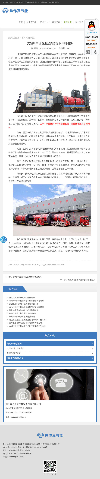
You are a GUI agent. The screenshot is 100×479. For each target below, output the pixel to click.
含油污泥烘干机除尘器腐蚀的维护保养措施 (26, 307)
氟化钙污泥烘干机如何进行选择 (22, 298)
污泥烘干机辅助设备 (50, 358)
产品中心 (44, 22)
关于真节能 (31, 22)
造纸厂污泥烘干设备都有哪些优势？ (27, 277)
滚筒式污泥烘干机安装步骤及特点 (81, 280)
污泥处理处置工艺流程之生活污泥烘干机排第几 (28, 320)
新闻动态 (67, 22)
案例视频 (56, 22)
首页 (21, 22)
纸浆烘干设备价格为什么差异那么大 (23, 310)
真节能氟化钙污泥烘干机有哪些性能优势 (25, 323)
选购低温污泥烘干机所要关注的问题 (23, 304)
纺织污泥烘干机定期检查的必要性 (22, 313)
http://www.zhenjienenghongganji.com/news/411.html (42, 264)
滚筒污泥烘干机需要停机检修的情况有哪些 (26, 301)
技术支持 (79, 22)
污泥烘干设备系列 (50, 344)
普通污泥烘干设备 (50, 353)
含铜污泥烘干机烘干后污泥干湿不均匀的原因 (27, 326)
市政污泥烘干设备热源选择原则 (22, 317)
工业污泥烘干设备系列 (50, 348)
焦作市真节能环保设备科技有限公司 (16, 10)
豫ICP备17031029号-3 (12, 447)
